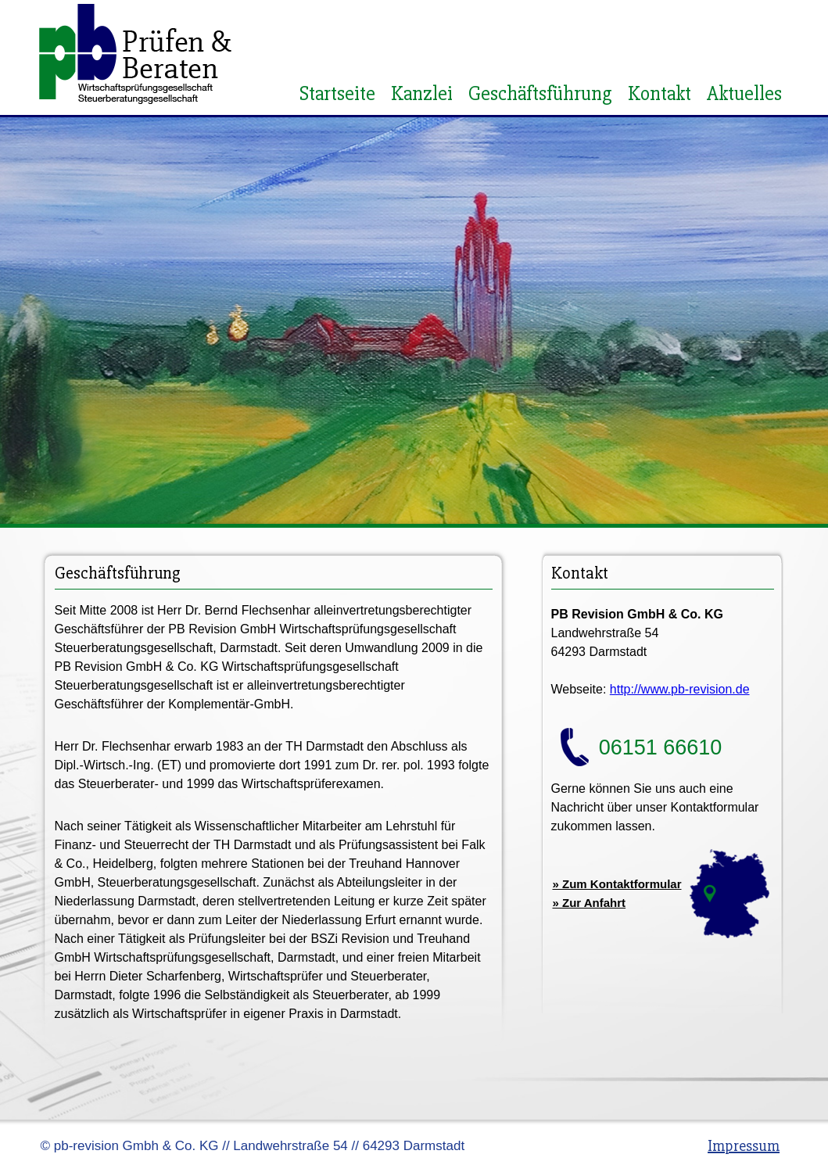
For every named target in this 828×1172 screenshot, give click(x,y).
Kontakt (659, 93)
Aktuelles (744, 93)
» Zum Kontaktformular (617, 884)
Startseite (337, 93)
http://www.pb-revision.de (680, 689)
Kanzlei (422, 93)
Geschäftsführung (540, 93)
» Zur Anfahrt (589, 902)
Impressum (744, 1146)
